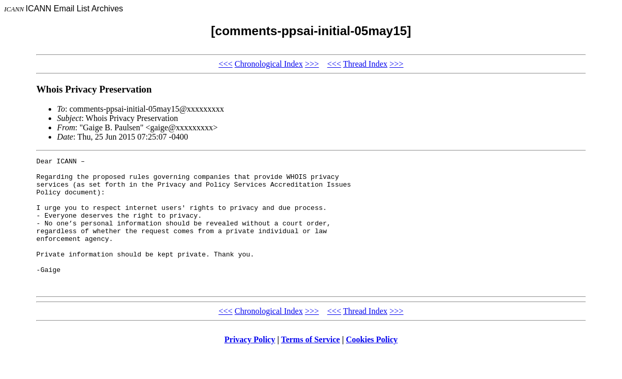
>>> (312, 63)
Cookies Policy (372, 365)
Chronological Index (269, 63)
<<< (226, 63)
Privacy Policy (249, 365)
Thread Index (365, 63)
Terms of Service (310, 365)
